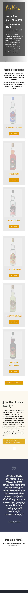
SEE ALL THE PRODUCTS (14, 382)
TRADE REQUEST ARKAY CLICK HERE (12, 441)
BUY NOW (14, 133)
